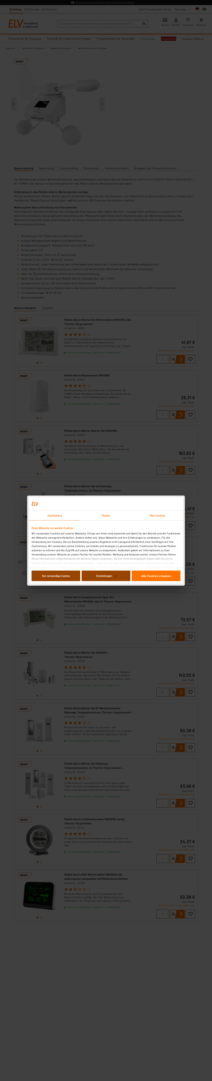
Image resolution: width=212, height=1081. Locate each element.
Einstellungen (106, 575)
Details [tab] (106, 515)
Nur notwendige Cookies (56, 575)
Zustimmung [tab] (54, 515)
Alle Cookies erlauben (156, 576)
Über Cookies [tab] (157, 515)
